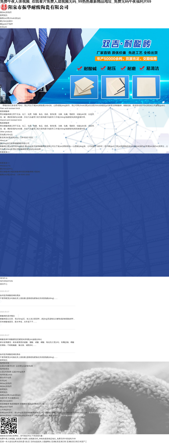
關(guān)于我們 (6, 24)
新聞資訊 (3, 15)
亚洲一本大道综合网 (8, 441)
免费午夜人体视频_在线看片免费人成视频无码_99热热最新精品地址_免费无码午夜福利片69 (38, 439)
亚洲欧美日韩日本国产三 (77, 441)
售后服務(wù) (13, 398)
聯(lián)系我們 (5, 12)
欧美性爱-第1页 (23, 441)
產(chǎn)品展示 (6, 21)
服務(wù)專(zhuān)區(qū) (10, 18)
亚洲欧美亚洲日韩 (58, 441)
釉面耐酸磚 (14, 404)
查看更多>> (5, 152)
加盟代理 (3, 398)
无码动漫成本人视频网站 (40, 441)
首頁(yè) (3, 27)
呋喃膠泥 (23, 404)
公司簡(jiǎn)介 (5, 410)
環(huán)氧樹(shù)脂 (35, 404)
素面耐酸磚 (4, 404)
